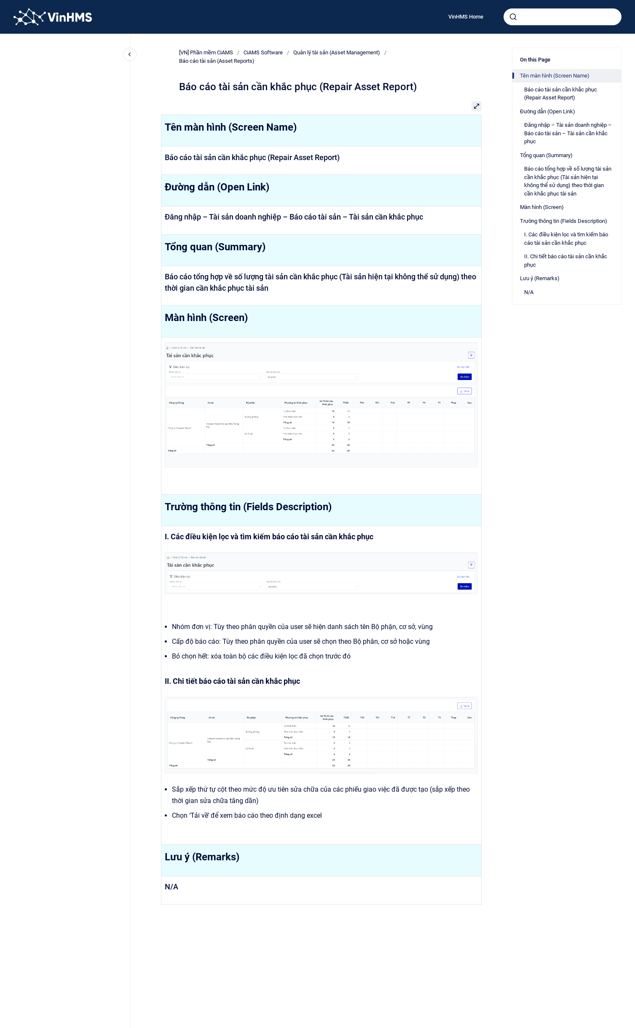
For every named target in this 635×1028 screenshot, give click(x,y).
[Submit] (513, 17)
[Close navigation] (130, 54)
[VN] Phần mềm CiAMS (206, 52)
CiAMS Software (263, 52)
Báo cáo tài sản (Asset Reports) (217, 61)
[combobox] (562, 17)
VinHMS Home (465, 16)
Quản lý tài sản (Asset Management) (336, 52)
